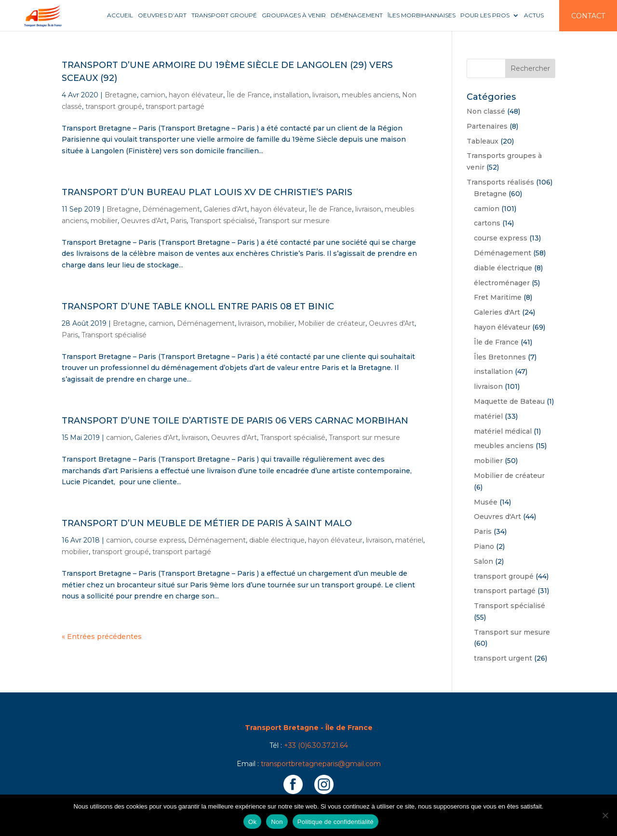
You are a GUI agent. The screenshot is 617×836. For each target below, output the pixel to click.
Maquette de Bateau (509, 401)
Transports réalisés (500, 182)
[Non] (605, 815)
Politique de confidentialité (335, 821)
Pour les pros (485, 15)
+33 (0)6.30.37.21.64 (316, 745)
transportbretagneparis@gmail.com (321, 763)
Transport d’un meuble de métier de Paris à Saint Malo (207, 523)
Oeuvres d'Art (144, 220)
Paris (178, 220)
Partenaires (487, 126)
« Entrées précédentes (102, 636)
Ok (252, 821)
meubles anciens (370, 95)
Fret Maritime (498, 297)
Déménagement (357, 15)
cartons (487, 223)
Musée (485, 502)
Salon (483, 561)
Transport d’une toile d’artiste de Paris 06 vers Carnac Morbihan (235, 420)
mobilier (104, 220)
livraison (325, 95)
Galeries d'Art (225, 209)
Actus (534, 15)
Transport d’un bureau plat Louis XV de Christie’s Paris (207, 192)
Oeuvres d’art (162, 15)
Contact (588, 16)
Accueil (120, 15)
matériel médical (503, 431)
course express (159, 540)
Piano (484, 546)
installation (291, 95)
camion (152, 95)
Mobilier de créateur (331, 323)
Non (277, 821)
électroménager (502, 283)
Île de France (248, 95)
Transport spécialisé (222, 220)
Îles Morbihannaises (422, 15)
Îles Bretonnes (500, 357)
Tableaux (482, 141)
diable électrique (277, 540)
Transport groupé (224, 15)
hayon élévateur (196, 95)
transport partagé (175, 106)
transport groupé (113, 106)
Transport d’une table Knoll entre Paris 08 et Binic (198, 306)
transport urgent (503, 658)
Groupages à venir (294, 15)
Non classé (486, 111)
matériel (409, 540)
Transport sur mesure (294, 220)
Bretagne (121, 95)
